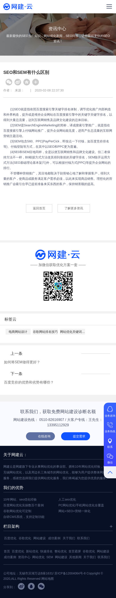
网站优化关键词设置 (72, 331)
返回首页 (39, 208)
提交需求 (79, 436)
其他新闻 (75, 557)
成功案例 (54, 538)
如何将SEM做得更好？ (22, 362)
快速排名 (46, 551)
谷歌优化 (25, 538)
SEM (49, 557)
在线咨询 (44, 436)
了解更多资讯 (73, 208)
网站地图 (47, 578)
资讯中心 (24, 557)
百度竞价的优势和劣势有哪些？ (29, 382)
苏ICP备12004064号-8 (70, 573)
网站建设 (39, 538)
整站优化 (60, 551)
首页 (7, 551)
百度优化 (10, 538)
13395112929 (58, 425)
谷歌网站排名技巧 (45, 331)
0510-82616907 (51, 420)
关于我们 (69, 538)
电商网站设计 (18, 331)
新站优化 (32, 551)
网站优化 (38, 557)
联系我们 (83, 538)
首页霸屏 (74, 551)
